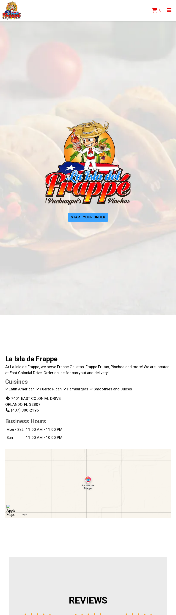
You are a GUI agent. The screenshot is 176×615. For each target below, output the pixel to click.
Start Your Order (88, 217)
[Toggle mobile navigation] (169, 10)
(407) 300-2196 (22, 410)
